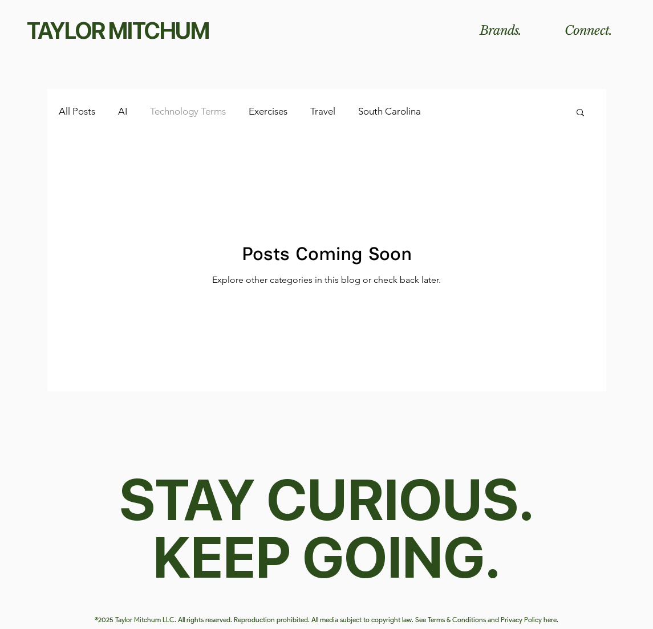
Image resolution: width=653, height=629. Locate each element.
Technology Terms (188, 111)
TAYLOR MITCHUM (118, 30)
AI (122, 111)
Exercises (268, 111)
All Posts (77, 111)
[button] (580, 113)
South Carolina (389, 111)
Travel (322, 111)
